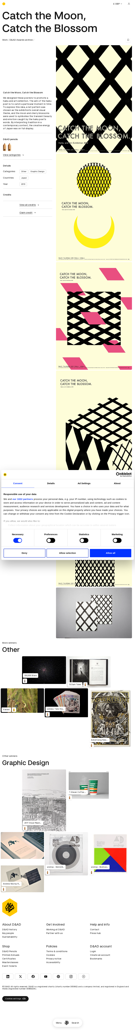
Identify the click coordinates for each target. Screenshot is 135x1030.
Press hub (95, 933)
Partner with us (54, 933)
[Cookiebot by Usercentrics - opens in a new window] (118, 474)
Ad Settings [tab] (84, 483)
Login (93, 951)
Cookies (50, 955)
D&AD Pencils (9, 951)
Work (5, 40)
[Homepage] (66, 1023)
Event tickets (9, 966)
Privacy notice (53, 958)
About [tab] (117, 483)
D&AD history (9, 929)
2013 (23, 184)
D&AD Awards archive (21, 40)
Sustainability (9, 937)
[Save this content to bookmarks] (128, 40)
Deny (24, 553)
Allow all (110, 553)
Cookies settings (15, 998)
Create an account (100, 955)
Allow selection (67, 553)
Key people (8, 933)
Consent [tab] (18, 483)
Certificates (9, 958)
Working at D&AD (55, 929)
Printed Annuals (10, 955)
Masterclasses (10, 962)
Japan (24, 178)
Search (75, 1023)
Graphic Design (37, 171)
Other (23, 171)
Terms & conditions (57, 951)
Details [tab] (51, 483)
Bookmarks (96, 958)
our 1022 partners (22, 499)
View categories (14, 154)
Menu (59, 1023)
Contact (94, 929)
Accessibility (53, 962)
